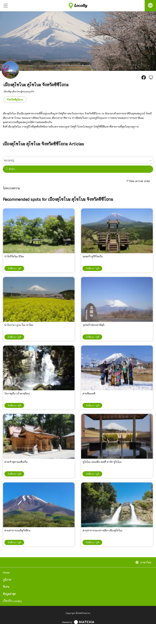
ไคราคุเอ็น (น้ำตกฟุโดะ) (17, 393)
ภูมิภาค (7, 579)
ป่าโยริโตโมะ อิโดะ (14, 256)
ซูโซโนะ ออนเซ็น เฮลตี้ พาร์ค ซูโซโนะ (102, 461)
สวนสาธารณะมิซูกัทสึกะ (17, 530)
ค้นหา (10, 169)
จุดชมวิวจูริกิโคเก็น (93, 256)
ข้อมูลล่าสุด (9, 594)
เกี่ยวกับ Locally (12, 601)
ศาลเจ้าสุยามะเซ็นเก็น (16, 461)
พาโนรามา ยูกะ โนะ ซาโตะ (18, 325)
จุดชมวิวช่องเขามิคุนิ (93, 325)
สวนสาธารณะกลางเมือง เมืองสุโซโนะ (102, 530)
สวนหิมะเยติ (89, 393)
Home (6, 572)
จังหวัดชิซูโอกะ (15, 99)
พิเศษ (6, 586)
